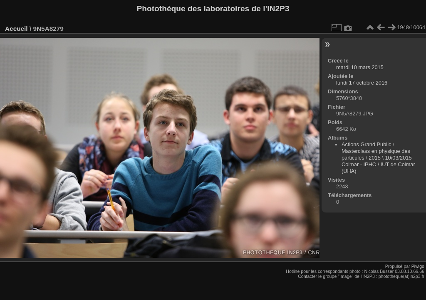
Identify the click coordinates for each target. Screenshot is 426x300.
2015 (374, 158)
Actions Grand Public (366, 144)
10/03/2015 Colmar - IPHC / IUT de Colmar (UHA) (378, 164)
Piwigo (417, 266)
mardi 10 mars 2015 (360, 67)
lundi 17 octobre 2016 (361, 83)
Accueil (16, 28)
